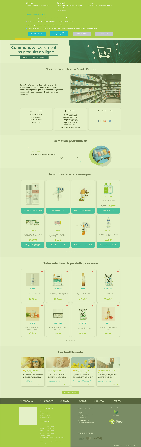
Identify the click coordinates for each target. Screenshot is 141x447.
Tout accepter (36, 34)
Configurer (104, 34)
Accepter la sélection (59, 33)
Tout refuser (82, 34)
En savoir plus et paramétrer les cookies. (35, 14)
